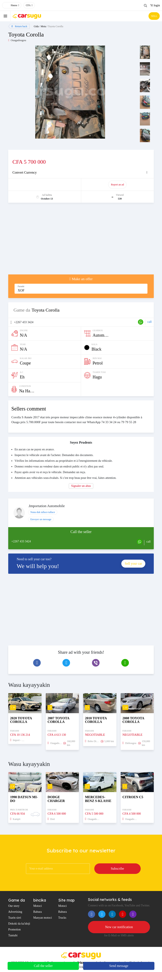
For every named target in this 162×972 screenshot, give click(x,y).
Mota (43, 26)
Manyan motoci (42, 917)
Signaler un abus (81, 485)
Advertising (15, 911)
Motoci (37, 905)
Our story (13, 905)
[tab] (81, 172)
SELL (154, 16)
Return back (19, 26)
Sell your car (133, 563)
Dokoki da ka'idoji (19, 923)
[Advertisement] (81, 240)
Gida (36, 26)
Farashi (21, 286)
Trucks (62, 917)
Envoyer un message (40, 519)
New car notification (119, 927)
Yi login (155, 5)
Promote (44, 184)
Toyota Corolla (55, 26)
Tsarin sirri (14, 917)
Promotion (14, 929)
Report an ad (117, 184)
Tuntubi (13, 935)
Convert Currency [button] (24, 172)
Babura (37, 911)
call (149, 321)
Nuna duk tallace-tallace (42, 512)
